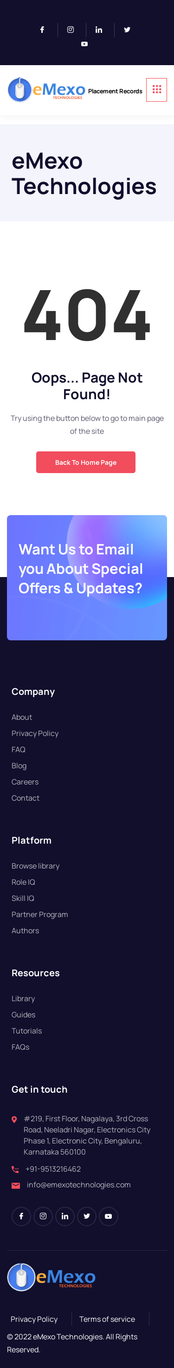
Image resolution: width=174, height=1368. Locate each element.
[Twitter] (130, 30)
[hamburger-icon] (156, 90)
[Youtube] (88, 44)
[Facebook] (46, 30)
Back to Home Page (85, 462)
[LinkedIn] (103, 30)
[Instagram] (74, 30)
